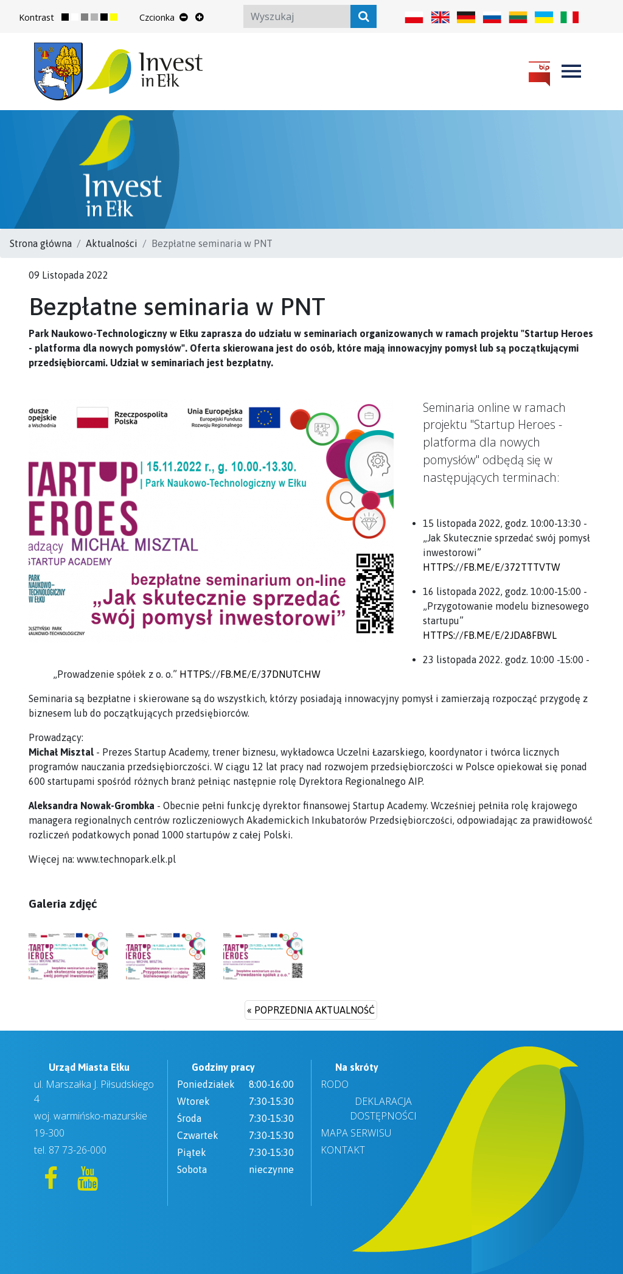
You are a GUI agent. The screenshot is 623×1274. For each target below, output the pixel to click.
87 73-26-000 (77, 1150)
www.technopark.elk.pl (126, 859)
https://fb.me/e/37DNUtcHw (250, 674)
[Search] (310, 16)
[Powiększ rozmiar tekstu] (199, 17)
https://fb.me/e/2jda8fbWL (490, 635)
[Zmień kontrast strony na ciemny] (108, 17)
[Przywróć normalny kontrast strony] (69, 17)
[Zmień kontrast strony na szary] (89, 17)
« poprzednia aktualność (311, 1009)
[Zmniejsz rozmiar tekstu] (183, 17)
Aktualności (111, 243)
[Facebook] (52, 1183)
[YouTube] (88, 1183)
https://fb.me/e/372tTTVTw (491, 567)
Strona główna (41, 243)
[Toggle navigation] (571, 71)
